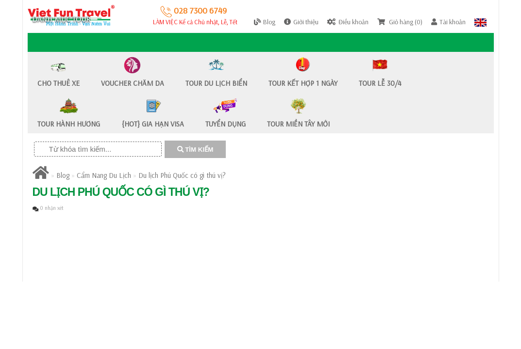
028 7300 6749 (193, 10)
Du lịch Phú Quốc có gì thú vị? (182, 175)
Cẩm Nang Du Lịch (104, 175)
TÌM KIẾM (195, 149)
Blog (62, 175)
